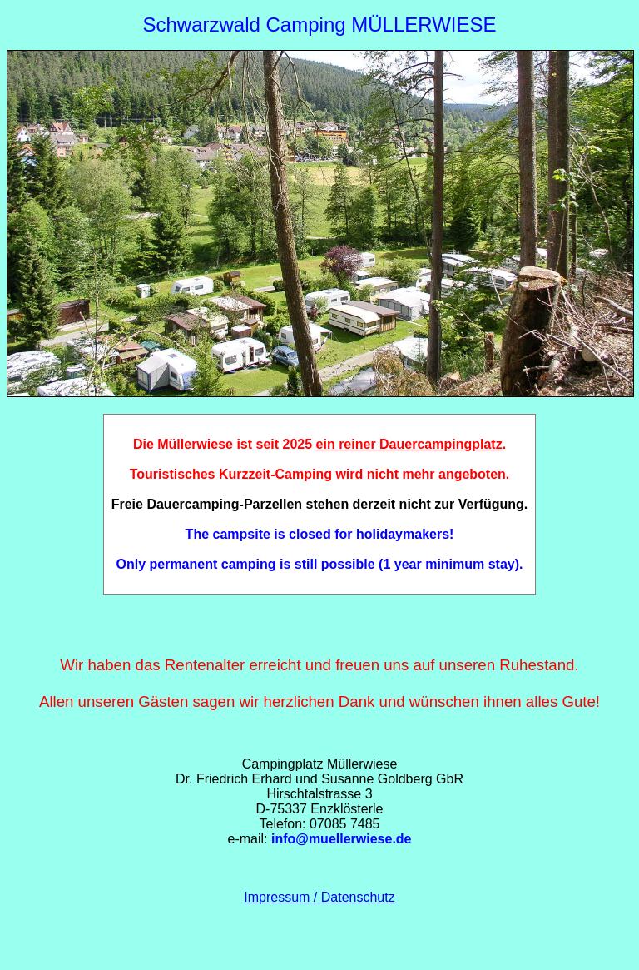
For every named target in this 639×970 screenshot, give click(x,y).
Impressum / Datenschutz (319, 897)
